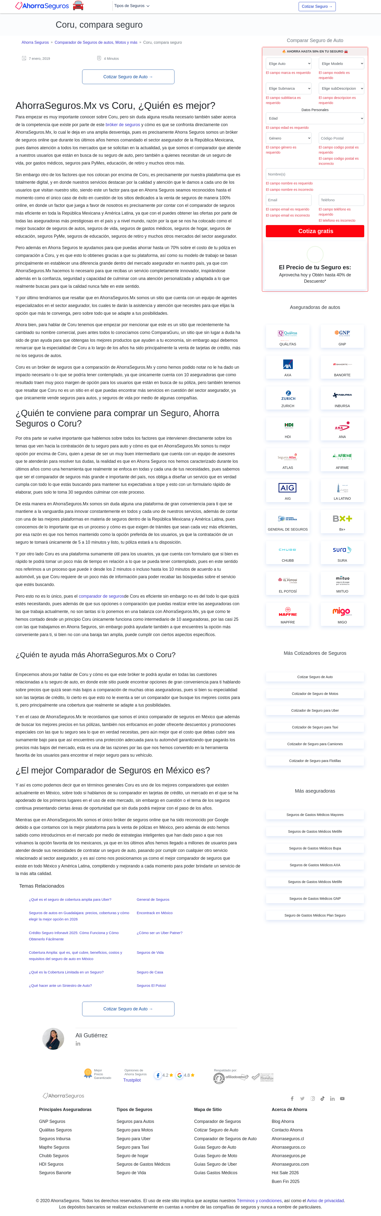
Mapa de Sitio (208, 1109)
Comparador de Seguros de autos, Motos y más (96, 42)
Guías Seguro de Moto (215, 1155)
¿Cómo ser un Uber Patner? (159, 933)
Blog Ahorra (283, 1121)
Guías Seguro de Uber (215, 1164)
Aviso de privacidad (325, 1200)
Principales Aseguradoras (65, 1109)
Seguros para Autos (135, 1121)
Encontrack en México (155, 913)
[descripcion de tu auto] (341, 88)
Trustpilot (132, 1080)
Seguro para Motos (135, 1130)
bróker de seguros (123, 124)
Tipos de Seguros (132, 6)
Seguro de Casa (150, 972)
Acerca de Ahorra (289, 1109)
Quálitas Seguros (55, 1130)
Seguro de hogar (132, 1155)
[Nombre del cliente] (315, 174)
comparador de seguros (101, 596)
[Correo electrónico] (288, 200)
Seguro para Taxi (133, 1147)
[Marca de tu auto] (288, 63)
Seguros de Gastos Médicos (143, 1164)
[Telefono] (341, 200)
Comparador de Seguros (217, 1121)
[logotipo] (63, 1097)
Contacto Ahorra (287, 1130)
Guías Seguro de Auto (215, 1147)
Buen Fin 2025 (285, 1181)
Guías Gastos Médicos (215, 1172)
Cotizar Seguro (317, 6)
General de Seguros (153, 899)
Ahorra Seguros (35, 42)
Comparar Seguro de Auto (315, 40)
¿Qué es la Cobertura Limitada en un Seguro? (66, 972)
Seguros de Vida (150, 952)
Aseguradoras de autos (315, 307)
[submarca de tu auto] (288, 88)
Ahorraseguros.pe (289, 1155)
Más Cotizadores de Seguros (315, 653)
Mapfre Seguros (54, 1147)
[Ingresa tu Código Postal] (341, 138)
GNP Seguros (52, 1121)
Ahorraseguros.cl (288, 1138)
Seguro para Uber (134, 1138)
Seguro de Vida (131, 1172)
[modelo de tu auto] (341, 63)
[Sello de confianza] (262, 1076)
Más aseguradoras (315, 791)
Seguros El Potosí (151, 985)
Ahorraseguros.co (288, 1147)
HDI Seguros (51, 1164)
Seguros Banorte (55, 1172)
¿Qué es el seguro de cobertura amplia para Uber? (70, 899)
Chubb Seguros (54, 1155)
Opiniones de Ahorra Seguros (135, 1072)
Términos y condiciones (259, 1200)
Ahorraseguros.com (290, 1164)
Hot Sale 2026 (285, 1172)
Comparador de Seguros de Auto (225, 1138)
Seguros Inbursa (54, 1138)
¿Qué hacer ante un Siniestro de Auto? (60, 985)
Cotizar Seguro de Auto (128, 76)
